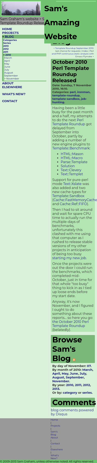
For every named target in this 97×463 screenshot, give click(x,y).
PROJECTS (10, 33)
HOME (7, 29)
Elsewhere (57, 449)
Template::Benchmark (71, 148)
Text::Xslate (72, 184)
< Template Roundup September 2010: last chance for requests (73, 49)
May (6, 63)
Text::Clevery (71, 170)
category (70, 393)
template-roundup (66, 95)
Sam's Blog (54, 433)
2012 (6, 48)
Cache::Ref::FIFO (73, 204)
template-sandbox (65, 98)
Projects (55, 425)
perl (73, 92)
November (12, 78)
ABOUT (7, 83)
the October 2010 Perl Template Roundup (70, 324)
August (8, 72)
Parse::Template (74, 162)
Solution (68, 166)
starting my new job (69, 258)
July (6, 69)
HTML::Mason (72, 154)
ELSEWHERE (12, 87)
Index (85, 51)
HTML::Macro (72, 158)
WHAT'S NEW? (14, 94)
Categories (10, 40)
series (87, 393)
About (54, 437)
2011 (5, 51)
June (7, 66)
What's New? (55, 457)
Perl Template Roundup (68, 122)
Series (7, 43)
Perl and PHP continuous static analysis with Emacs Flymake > (73, 54)
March (8, 57)
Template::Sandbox (68, 196)
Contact (55, 443)
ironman (83, 92)
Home (54, 419)
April (7, 60)
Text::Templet (72, 174)
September (11, 75)
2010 (8, 54)
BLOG (9, 37)
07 (89, 366)
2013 (6, 45)
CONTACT (9, 101)
